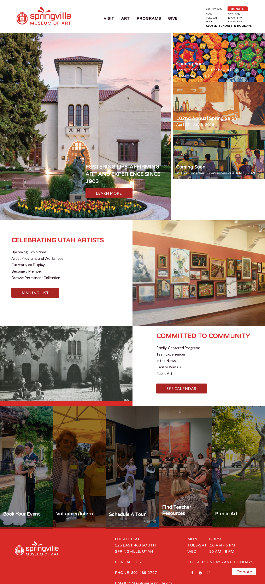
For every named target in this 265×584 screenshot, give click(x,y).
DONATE (237, 9)
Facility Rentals (168, 365)
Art (125, 18)
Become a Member (26, 270)
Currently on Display (28, 264)
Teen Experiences (171, 353)
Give (173, 18)
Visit (109, 18)
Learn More (109, 193)
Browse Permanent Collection (35, 276)
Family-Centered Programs (178, 346)
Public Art (164, 371)
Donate (244, 572)
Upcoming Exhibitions (29, 252)
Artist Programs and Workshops (37, 258)
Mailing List (35, 291)
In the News (166, 359)
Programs (149, 18)
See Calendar (181, 386)
